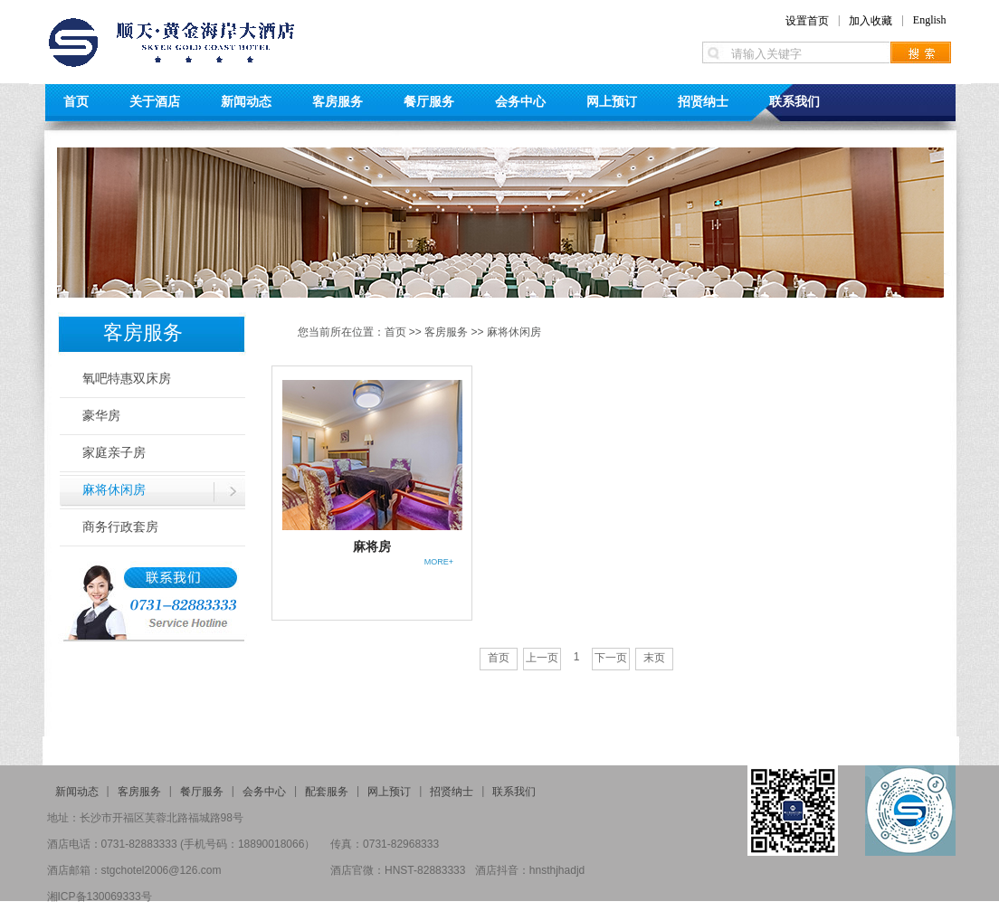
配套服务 (326, 791)
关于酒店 (154, 101)
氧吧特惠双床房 (126, 378)
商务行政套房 (120, 527)
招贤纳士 (703, 101)
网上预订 (611, 101)
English (930, 20)
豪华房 (101, 415)
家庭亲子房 (114, 453)
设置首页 (807, 20)
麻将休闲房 (114, 490)
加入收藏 (870, 20)
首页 (76, 101)
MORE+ (438, 561)
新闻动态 (246, 101)
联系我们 (794, 101)
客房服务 (337, 101)
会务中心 (520, 101)
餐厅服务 (429, 101)
